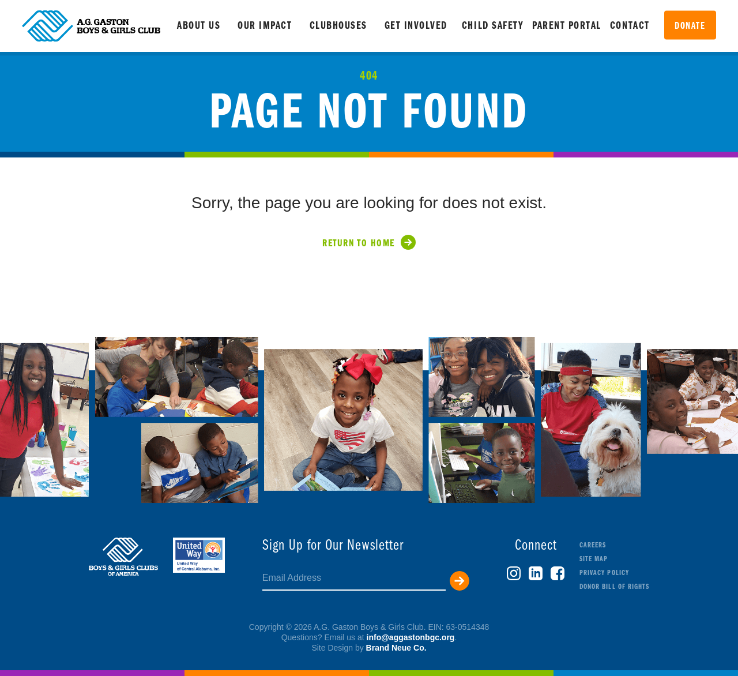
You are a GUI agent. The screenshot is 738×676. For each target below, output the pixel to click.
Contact (630, 26)
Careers (592, 545)
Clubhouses (338, 26)
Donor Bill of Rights (614, 587)
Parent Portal (566, 26)
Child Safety (493, 26)
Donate (690, 26)
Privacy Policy (604, 573)
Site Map (593, 559)
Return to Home (358, 243)
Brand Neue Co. (396, 647)
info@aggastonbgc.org (411, 637)
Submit (459, 581)
